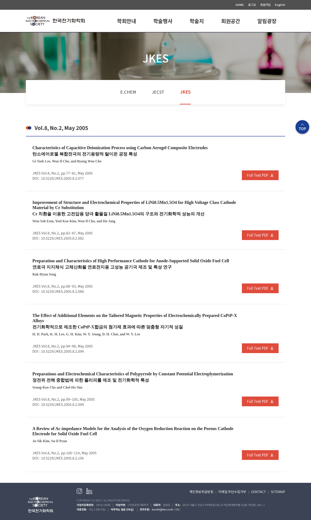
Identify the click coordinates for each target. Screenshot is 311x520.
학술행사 (162, 21)
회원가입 (265, 5)
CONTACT (258, 491)
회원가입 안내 (231, 37)
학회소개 (126, 37)
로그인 (252, 5)
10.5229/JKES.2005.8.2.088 (62, 291)
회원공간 (230, 21)
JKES (185, 92)
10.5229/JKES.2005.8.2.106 (62, 458)
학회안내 (126, 21)
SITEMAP (278, 491)
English (280, 5)
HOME (240, 5)
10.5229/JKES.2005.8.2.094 (62, 351)
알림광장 (266, 21)
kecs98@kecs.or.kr (162, 509)
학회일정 (163, 37)
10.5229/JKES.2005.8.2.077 (62, 178)
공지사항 (267, 37)
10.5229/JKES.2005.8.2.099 (62, 404)
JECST (158, 92)
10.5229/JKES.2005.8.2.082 (62, 238)
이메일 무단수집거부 (232, 491)
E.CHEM (197, 37)
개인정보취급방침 (201, 491)
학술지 (197, 21)
